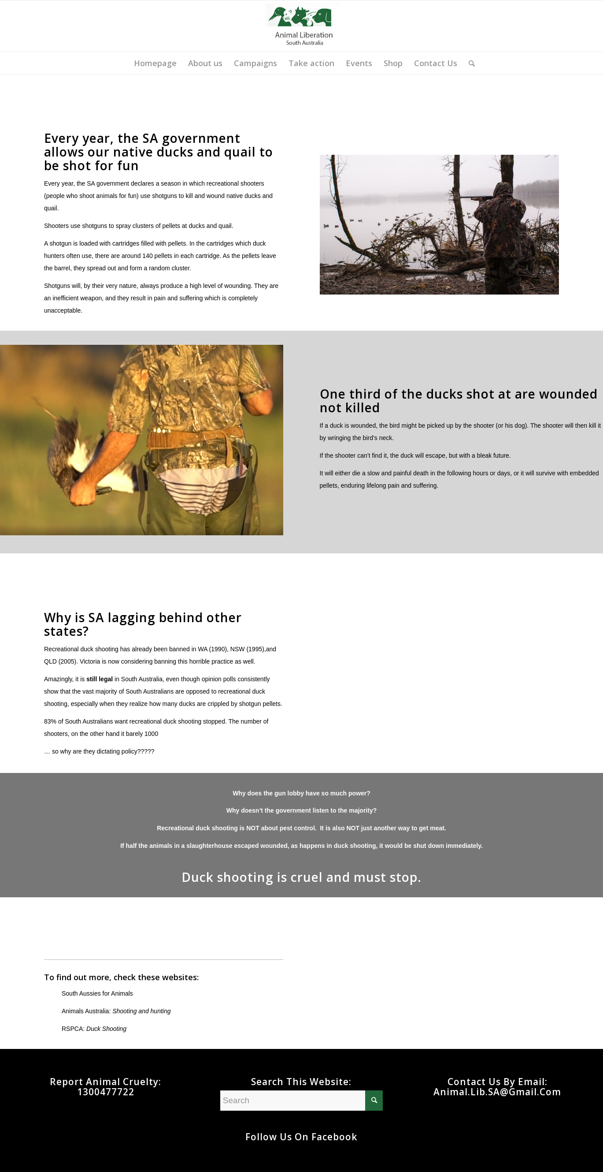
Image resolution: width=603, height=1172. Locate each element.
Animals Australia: (116, 1011)
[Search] (469, 63)
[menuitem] (155, 63)
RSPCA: (94, 1028)
